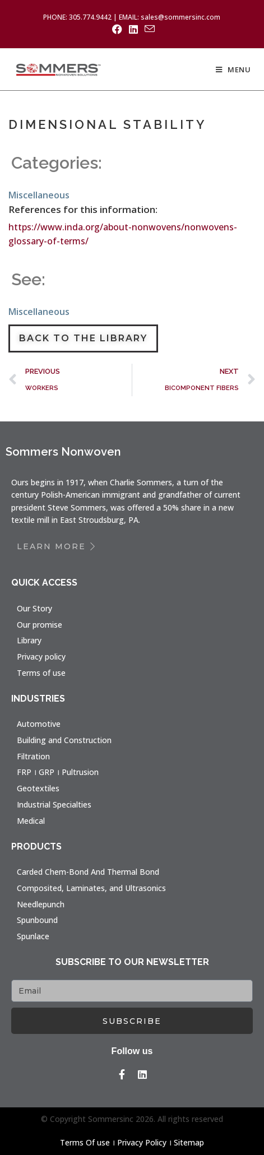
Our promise (39, 624)
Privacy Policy (141, 1142)
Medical (31, 820)
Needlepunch (40, 904)
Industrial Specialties (54, 804)
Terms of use (41, 672)
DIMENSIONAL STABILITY (107, 124)
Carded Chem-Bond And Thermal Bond (88, 871)
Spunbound (37, 920)
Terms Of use (85, 1142)
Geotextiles (38, 788)
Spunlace (33, 936)
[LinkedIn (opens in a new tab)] (133, 29)
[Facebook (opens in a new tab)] (117, 29)
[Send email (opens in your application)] (148, 29)
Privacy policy (41, 656)
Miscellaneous (39, 195)
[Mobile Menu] (233, 69)
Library (29, 640)
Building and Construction (64, 740)
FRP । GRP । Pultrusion (58, 772)
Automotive (39, 723)
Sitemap (189, 1142)
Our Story (34, 608)
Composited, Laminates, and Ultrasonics (91, 888)
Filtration (33, 756)
